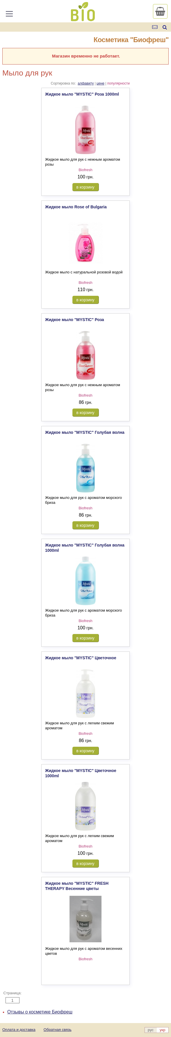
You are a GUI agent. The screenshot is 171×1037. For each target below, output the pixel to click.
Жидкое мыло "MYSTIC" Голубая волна (84, 432)
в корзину (85, 187)
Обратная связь (58, 1029)
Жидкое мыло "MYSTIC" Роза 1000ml (82, 94)
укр (162, 1030)
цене (100, 83)
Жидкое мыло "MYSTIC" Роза (74, 319)
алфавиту (86, 83)
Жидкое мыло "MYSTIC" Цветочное (80, 657)
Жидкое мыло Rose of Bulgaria (76, 207)
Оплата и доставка (18, 1029)
